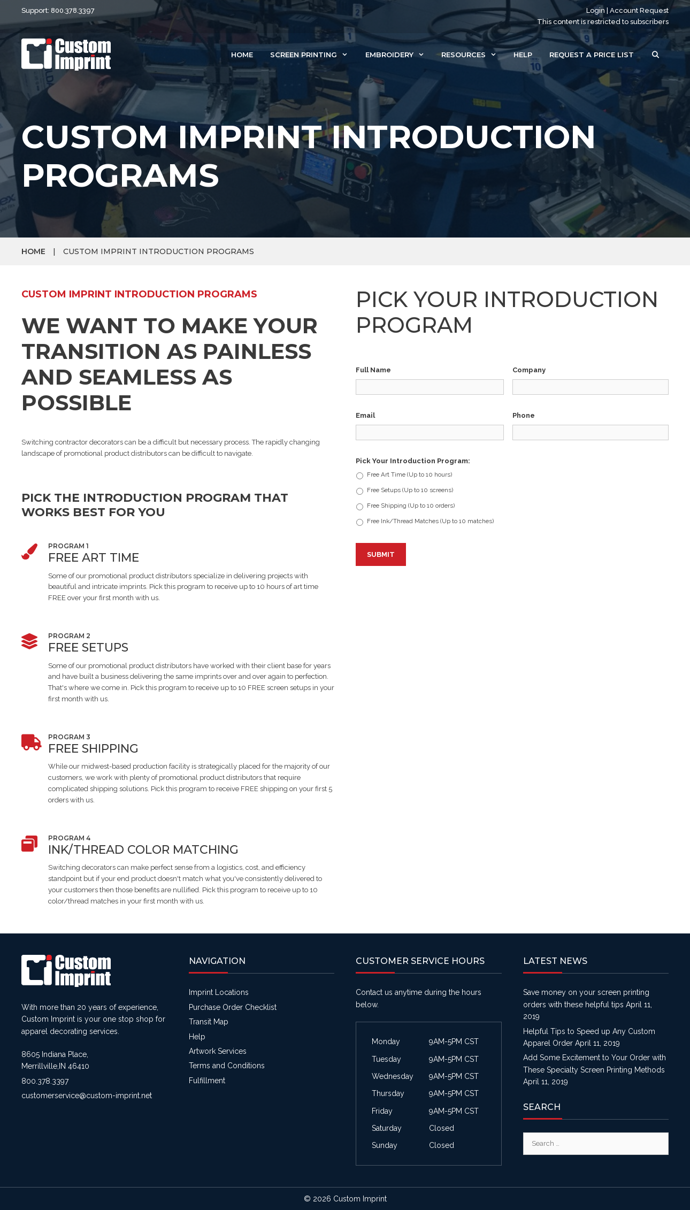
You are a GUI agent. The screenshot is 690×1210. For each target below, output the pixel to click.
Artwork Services (218, 1051)
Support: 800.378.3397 (58, 10)
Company (529, 370)
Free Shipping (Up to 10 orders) (411, 505)
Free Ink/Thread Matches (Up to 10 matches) (430, 521)
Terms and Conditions (227, 1065)
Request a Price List (591, 54)
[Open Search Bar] (655, 54)
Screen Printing (313, 54)
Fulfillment (207, 1080)
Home (242, 54)
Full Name (373, 370)
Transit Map (208, 1021)
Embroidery (399, 54)
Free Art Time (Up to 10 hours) (409, 474)
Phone (523, 415)
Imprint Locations (219, 992)
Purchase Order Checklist (233, 1007)
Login (595, 10)
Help (522, 54)
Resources (473, 54)
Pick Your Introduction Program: (413, 461)
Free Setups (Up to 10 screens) (410, 490)
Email (365, 415)
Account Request (639, 10)
